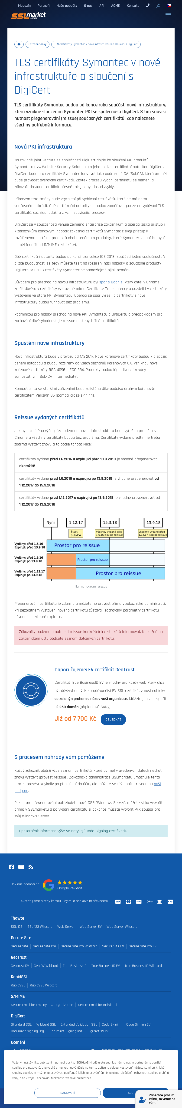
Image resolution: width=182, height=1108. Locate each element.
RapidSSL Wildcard (44, 985)
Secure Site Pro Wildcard (79, 946)
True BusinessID (75, 965)
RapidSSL (18, 985)
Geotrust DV (20, 965)
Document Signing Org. (28, 1031)
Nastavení (83, 1092)
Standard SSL (21, 1024)
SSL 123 (17, 926)
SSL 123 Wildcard (39, 926)
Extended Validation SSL (79, 1024)
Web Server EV (91, 926)
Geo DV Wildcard (46, 965)
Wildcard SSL (46, 1024)
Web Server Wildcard (122, 926)
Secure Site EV (113, 946)
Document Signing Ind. (66, 1031)
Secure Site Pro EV (142, 946)
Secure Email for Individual (97, 1005)
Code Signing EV (138, 1024)
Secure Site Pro (44, 946)
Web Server (66, 926)
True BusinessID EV (105, 965)
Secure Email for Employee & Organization (42, 1005)
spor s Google (111, 282)
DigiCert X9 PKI (99, 1031)
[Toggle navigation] (168, 14)
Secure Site (19, 946)
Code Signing (111, 1024)
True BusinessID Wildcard (143, 965)
